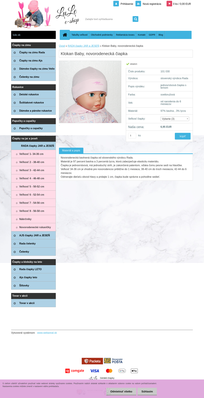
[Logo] (33, 19)
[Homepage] (66, 35)
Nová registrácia (151, 4)
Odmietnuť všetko (121, 391)
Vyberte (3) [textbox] (168, 119)
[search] (135, 19)
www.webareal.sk (47, 332)
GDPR (152, 35)
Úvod (62, 46)
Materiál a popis (71, 150)
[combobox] (174, 119)
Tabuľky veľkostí (80, 35)
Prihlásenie (127, 4)
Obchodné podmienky (102, 35)
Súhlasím (147, 391)
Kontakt (141, 35)
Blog (161, 35)
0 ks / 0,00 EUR (182, 4)
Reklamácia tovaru (125, 35)
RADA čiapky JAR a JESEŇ (83, 46)
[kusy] (132, 135)
